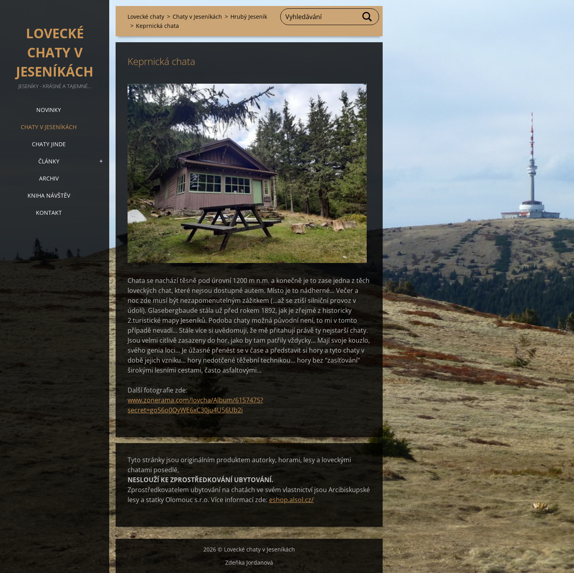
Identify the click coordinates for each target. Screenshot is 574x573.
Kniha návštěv (49, 195)
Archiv (49, 178)
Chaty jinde (49, 144)
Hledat (367, 17)
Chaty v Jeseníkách (49, 127)
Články (48, 161)
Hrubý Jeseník (248, 16)
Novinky (48, 110)
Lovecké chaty (146, 16)
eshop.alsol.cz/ (291, 499)
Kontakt (49, 212)
